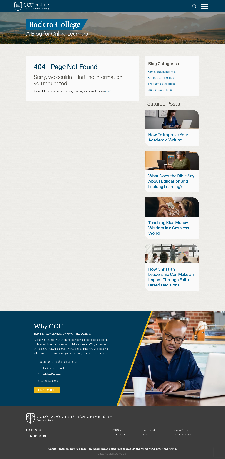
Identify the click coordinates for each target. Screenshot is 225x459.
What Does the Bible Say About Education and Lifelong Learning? (171, 181)
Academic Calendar (182, 435)
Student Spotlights (160, 90)
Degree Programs (120, 435)
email (108, 91)
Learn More (46, 390)
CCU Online (117, 430)
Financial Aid (149, 430)
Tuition (146, 435)
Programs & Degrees (161, 84)
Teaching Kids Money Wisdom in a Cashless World (168, 228)
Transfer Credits (180, 430)
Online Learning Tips (161, 77)
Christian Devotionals (162, 72)
